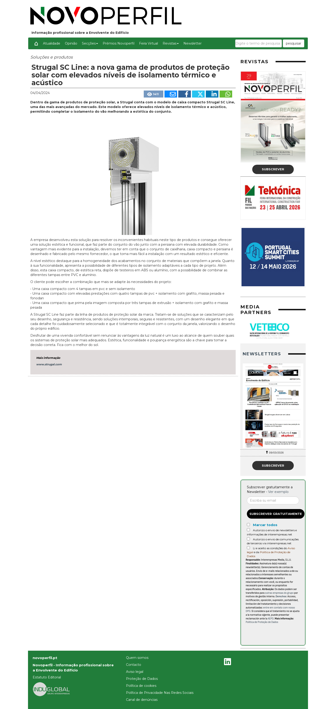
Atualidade (51, 43)
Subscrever (273, 169)
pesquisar (293, 43)
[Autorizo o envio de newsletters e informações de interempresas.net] (248, 529)
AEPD (271, 618)
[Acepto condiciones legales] (248, 547)
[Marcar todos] (248, 524)
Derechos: (281, 596)
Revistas (171, 43)
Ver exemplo (278, 492)
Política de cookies (141, 686)
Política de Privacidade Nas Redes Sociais (159, 693)
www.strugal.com (49, 364)
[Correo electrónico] (273, 500)
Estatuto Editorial (47, 677)
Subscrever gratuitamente (275, 514)
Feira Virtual (148, 43)
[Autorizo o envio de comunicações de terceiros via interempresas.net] (248, 538)
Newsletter (192, 43)
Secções (90, 43)
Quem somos (137, 658)
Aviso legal (134, 672)
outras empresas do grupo (279, 592)
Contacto (133, 665)
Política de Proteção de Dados (262, 622)
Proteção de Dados (142, 679)
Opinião (71, 43)
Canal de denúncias (142, 700)
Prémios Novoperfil (118, 43)
